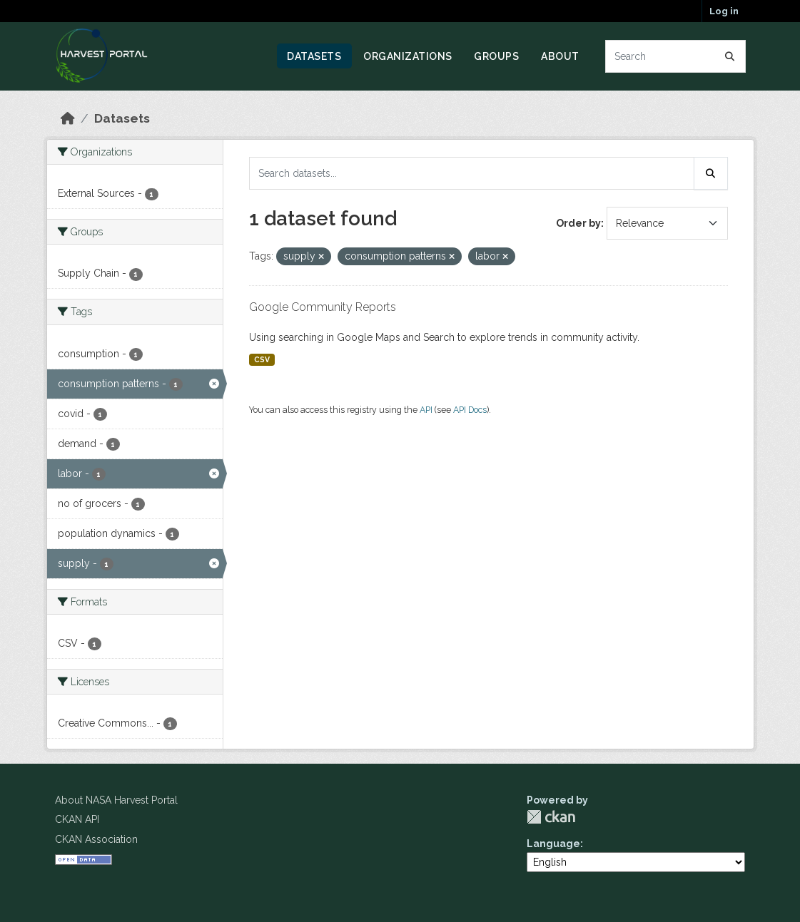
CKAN (551, 816)
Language (553, 843)
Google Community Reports (322, 307)
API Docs (470, 409)
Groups (496, 56)
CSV (262, 359)
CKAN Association (96, 839)
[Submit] (730, 56)
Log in (724, 11)
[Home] (68, 118)
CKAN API (77, 819)
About (560, 56)
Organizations (407, 56)
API (426, 409)
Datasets (314, 56)
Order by (578, 223)
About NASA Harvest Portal (116, 800)
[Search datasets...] (675, 56)
